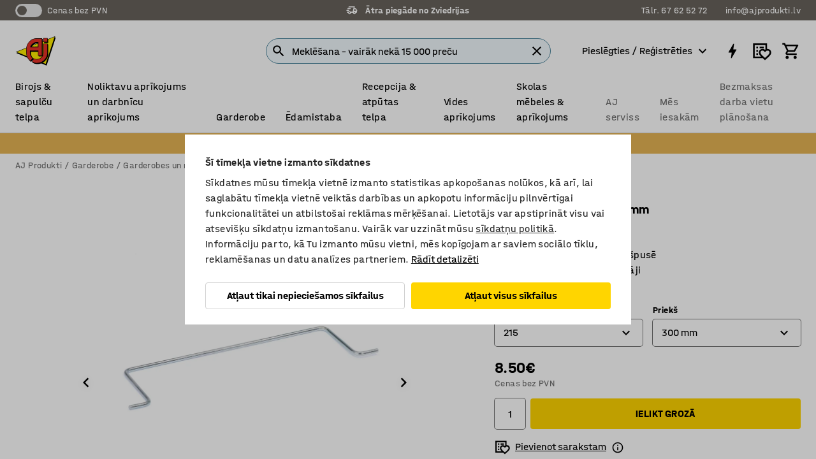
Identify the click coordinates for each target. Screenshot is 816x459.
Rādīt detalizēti (445, 259)
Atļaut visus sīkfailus (511, 295)
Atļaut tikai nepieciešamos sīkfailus (305, 295)
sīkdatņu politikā (515, 228)
